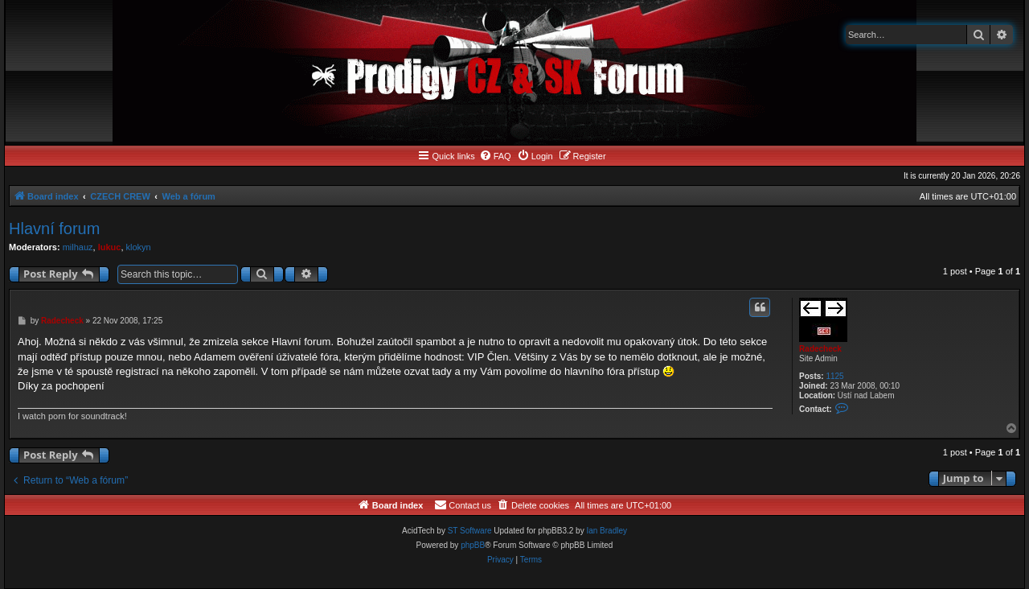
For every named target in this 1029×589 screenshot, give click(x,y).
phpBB (473, 545)
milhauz (78, 247)
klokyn (138, 247)
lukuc (109, 247)
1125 (834, 376)
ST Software (470, 530)
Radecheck (820, 348)
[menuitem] (495, 156)
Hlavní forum (54, 228)
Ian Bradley (606, 530)
